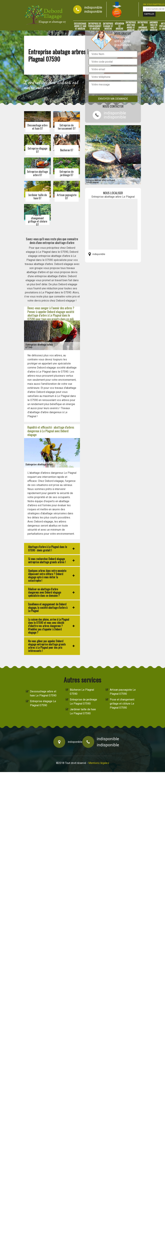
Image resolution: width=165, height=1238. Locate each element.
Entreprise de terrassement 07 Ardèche (94, 26)
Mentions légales (98, 763)
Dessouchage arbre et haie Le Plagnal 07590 (43, 693)
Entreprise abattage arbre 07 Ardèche (131, 26)
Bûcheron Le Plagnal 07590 (82, 691)
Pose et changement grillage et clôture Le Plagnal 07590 (122, 703)
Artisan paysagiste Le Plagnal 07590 (123, 691)
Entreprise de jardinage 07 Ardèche (143, 26)
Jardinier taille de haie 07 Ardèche (153, 26)
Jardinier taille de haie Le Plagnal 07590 (83, 711)
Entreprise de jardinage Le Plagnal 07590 (83, 701)
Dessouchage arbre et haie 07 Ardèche (80, 26)
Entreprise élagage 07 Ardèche (108, 26)
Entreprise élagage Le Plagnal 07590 (43, 703)
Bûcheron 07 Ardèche (119, 26)
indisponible (93, 7)
